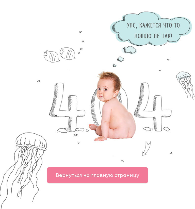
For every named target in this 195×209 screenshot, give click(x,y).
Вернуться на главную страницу (97, 175)
